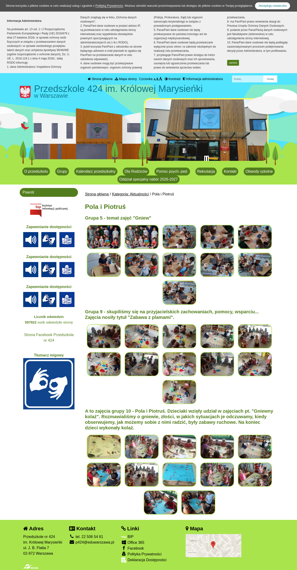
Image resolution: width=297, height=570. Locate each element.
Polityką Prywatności (109, 5)
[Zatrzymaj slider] (206, 159)
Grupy (62, 171)
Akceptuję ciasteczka (272, 5)
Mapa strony (126, 79)
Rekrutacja (206, 171)
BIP (127, 537)
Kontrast (173, 79)
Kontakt (230, 171)
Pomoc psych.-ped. (172, 171)
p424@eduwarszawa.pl (91, 542)
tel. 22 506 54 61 (86, 537)
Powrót (28, 192)
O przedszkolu (36, 171)
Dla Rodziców (136, 171)
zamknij (233, 63)
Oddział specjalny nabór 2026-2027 (148, 179)
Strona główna (100, 79)
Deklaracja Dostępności (144, 560)
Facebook (132, 548)
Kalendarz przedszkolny (96, 171)
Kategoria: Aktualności (130, 194)
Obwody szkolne (259, 171)
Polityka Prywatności (141, 554)
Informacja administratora (203, 79)
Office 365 (132, 542)
